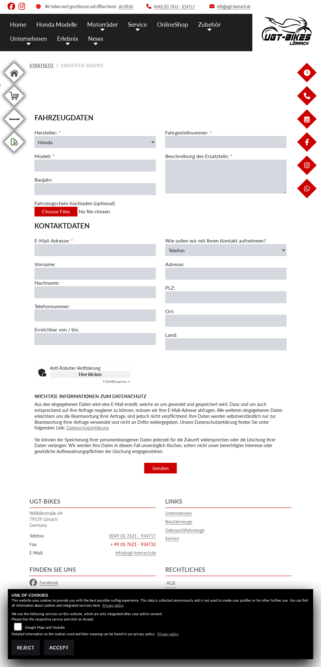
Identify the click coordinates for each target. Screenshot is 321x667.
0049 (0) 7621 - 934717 (132, 536)
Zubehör (209, 24)
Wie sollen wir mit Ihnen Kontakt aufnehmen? (215, 241)
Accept (59, 647)
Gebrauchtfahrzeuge (184, 530)
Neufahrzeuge (178, 521)
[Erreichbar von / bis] (95, 339)
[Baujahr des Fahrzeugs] (95, 189)
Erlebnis (67, 38)
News (95, 38)
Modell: (42, 156)
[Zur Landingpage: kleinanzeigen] (14, 153)
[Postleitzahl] (226, 297)
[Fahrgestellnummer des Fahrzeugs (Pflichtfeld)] (226, 142)
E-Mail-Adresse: (53, 241)
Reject (25, 647)
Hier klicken (90, 374)
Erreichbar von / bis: (56, 330)
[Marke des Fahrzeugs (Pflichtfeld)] (95, 142)
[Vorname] (95, 274)
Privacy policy (113, 605)
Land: (171, 335)
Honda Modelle (56, 24)
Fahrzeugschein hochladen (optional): (75, 203)
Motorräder (102, 24)
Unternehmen (28, 38)
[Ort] (226, 321)
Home (18, 24)
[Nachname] (95, 292)
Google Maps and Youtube (45, 627)
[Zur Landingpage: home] (14, 83)
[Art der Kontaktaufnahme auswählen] (226, 250)
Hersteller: (45, 133)
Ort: (169, 311)
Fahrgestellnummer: (186, 133)
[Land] (226, 345)
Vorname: (44, 264)
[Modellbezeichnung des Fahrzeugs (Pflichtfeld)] (95, 166)
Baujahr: (43, 180)
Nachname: (46, 283)
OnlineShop (172, 24)
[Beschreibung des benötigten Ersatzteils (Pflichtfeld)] (226, 177)
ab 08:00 (126, 6)
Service (137, 24)
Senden (160, 468)
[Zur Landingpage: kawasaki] (14, 130)
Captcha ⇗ (116, 381)
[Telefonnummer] (95, 316)
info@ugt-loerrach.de (135, 552)
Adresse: (174, 265)
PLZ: (170, 288)
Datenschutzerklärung (87, 427)
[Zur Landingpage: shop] (14, 107)
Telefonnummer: (52, 306)
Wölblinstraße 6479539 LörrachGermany (45, 519)
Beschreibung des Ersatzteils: (198, 156)
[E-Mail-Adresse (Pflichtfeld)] (95, 250)
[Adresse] (226, 274)
